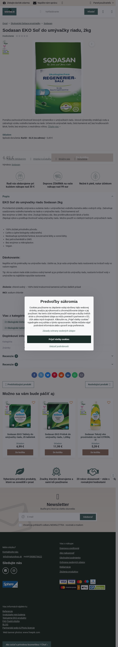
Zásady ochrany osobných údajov (59, 331)
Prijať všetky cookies (59, 339)
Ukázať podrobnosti (59, 346)
